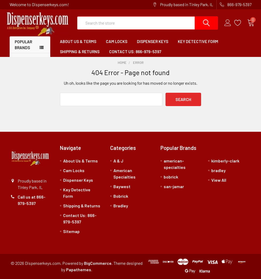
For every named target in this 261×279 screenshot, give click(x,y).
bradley (218, 170)
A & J (118, 160)
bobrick (171, 176)
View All (218, 180)
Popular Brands (23, 44)
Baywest (121, 186)
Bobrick (120, 196)
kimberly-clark (225, 160)
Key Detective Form (198, 41)
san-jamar (174, 186)
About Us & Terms (78, 41)
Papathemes (78, 269)
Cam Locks (116, 41)
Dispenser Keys (152, 41)
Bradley (120, 205)
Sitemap (71, 231)
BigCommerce (98, 263)
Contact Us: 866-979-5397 (135, 51)
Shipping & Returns (79, 51)
